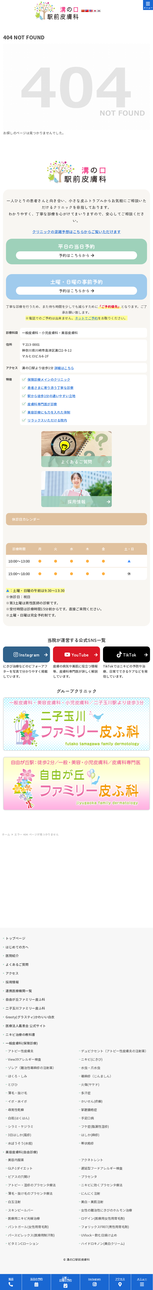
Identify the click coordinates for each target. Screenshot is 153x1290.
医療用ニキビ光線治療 (24, 1218)
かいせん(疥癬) (92, 1101)
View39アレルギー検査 (24, 1059)
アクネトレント (92, 1159)
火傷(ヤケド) (90, 1084)
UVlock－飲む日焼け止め (99, 1235)
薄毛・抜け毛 (17, 1092)
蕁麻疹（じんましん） (97, 1076)
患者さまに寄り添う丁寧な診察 (50, 387)
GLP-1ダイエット (20, 1168)
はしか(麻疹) (90, 1134)
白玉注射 (14, 1201)
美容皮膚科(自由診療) (22, 1152)
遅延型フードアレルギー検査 (102, 1168)
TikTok (126, 654)
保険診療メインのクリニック (48, 379)
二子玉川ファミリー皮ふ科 (25, 1008)
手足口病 (87, 1118)
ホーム (6, 834)
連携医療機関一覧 (19, 990)
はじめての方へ (17, 947)
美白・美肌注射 (92, 1201)
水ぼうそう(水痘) (20, 1143)
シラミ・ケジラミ (20, 1126)
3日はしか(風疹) (19, 1134)
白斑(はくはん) (18, 1118)
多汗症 (86, 1092)
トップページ (15, 938)
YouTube (76, 654)
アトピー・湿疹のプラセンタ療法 (32, 1185)
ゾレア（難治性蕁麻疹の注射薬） (32, 1067)
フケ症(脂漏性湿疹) (95, 1126)
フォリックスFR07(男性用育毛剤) (105, 1226)
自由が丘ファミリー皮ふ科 (25, 999)
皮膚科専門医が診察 (42, 404)
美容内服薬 (16, 1159)
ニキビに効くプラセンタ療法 (102, 1185)
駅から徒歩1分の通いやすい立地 (51, 395)
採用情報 (12, 982)
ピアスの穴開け (19, 1176)
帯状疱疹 (87, 1143)
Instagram (27, 654)
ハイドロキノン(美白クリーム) (103, 1243)
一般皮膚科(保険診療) (22, 1043)
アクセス (12, 973)
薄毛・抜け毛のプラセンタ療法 (30, 1193)
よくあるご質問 (17, 964)
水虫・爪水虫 (90, 1067)
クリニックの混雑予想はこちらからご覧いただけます (76, 231)
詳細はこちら (64, 367)
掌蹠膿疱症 (89, 1109)
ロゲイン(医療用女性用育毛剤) (103, 1218)
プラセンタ (89, 1176)
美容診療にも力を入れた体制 (48, 412)
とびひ (13, 1084)
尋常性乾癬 (16, 1109)
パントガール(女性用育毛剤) (28, 1226)
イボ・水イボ (17, 1101)
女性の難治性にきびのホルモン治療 (106, 1210)
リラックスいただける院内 (47, 420)
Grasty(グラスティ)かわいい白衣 (30, 1016)
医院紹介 (12, 955)
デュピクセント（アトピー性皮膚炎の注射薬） (114, 1050)
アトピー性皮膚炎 (20, 1050)
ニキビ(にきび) (92, 1059)
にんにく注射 (90, 1193)
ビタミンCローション (23, 1243)
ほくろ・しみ (17, 1076)
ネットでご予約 (86, 318)
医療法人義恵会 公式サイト (26, 1025)
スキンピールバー (20, 1210)
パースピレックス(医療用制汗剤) (31, 1235)
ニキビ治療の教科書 (20, 1034)
